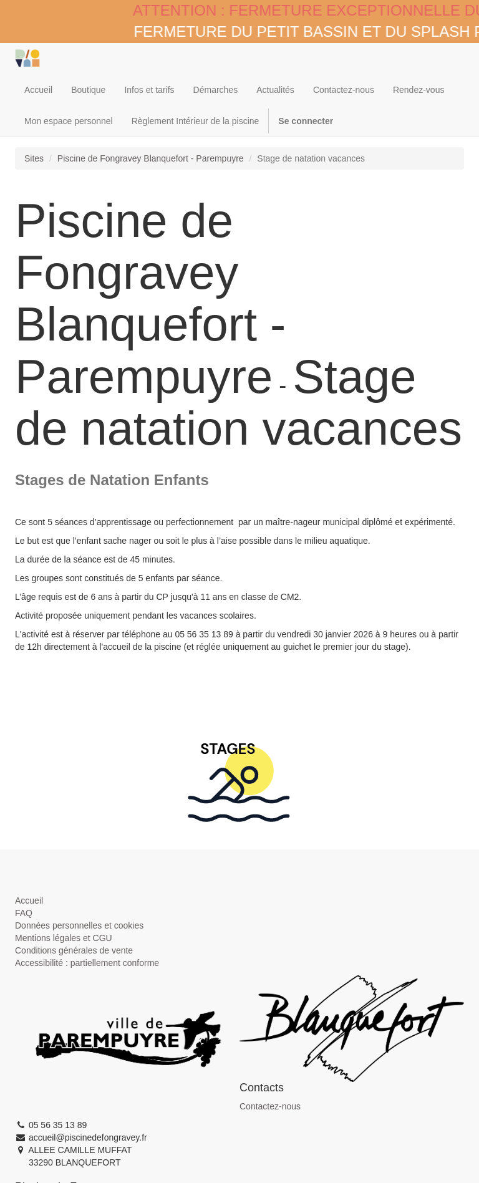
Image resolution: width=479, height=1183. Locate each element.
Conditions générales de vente (74, 950)
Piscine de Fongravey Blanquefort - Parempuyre (150, 158)
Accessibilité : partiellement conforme (87, 963)
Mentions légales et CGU (63, 938)
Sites (34, 158)
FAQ (23, 913)
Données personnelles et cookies (79, 925)
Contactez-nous (270, 1106)
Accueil (29, 900)
